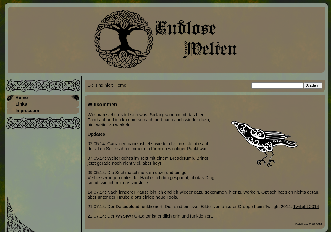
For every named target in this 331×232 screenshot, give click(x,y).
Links (21, 103)
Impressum (27, 110)
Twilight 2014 (306, 206)
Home (21, 97)
